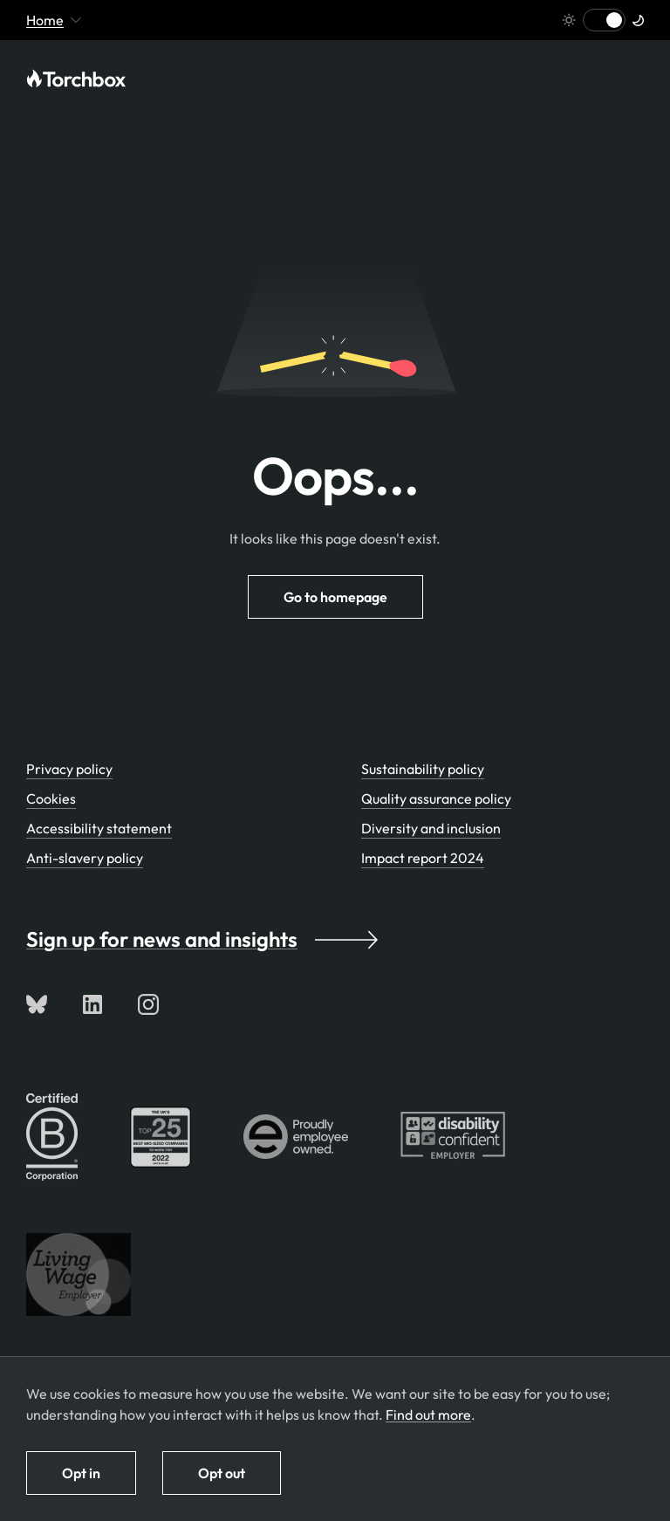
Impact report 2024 (422, 858)
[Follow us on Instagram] (148, 1004)
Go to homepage (335, 597)
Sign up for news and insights (202, 939)
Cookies (51, 798)
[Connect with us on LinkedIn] (92, 1004)
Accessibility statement (99, 828)
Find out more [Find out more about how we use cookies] (428, 1414)
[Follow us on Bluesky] (36, 1004)
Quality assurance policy (436, 798)
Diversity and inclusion (431, 828)
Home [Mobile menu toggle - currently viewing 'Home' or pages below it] (53, 20)
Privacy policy (69, 769)
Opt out (221, 1473)
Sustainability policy (422, 769)
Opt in (81, 1473)
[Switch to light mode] (604, 20)
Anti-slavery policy (84, 858)
